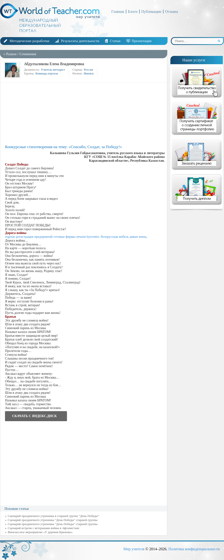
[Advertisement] (85, 113)
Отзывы (171, 12)
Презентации (142, 41)
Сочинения (27, 54)
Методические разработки (29, 41)
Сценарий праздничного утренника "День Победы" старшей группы (53, 524)
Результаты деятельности (80, 41)
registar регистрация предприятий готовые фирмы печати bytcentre (52, 237)
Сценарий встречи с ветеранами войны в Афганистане (43, 528)
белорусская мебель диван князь (124, 237)
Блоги (132, 12)
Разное (11, 54)
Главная (117, 12)
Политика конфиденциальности (194, 549)
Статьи (115, 41)
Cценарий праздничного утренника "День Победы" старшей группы (53, 520)
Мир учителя (133, 549)
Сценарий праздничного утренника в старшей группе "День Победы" (53, 516)
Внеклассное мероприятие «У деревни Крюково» (40, 532)
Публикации (151, 12)
